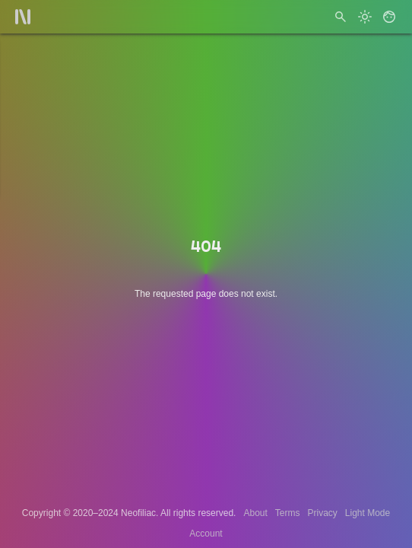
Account (205, 533)
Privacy (322, 513)
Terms (287, 513)
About (255, 513)
